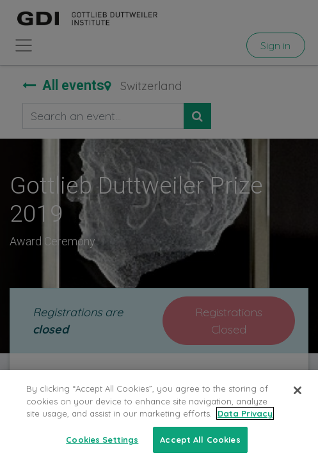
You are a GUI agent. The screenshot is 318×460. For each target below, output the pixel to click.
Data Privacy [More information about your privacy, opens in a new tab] (245, 422)
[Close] (297, 399)
